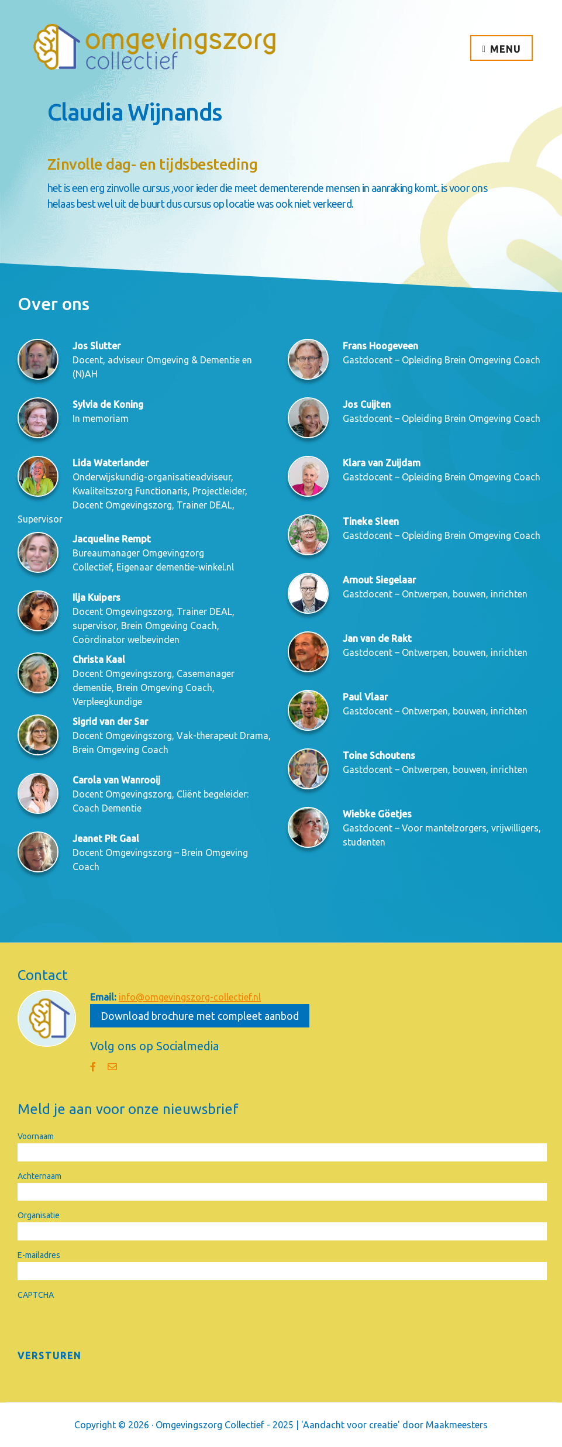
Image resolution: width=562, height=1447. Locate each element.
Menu (505, 49)
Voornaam (36, 1136)
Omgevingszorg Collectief (155, 46)
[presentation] (106, 1325)
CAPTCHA (36, 1295)
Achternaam (39, 1176)
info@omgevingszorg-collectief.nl (190, 997)
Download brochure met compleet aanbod (200, 1016)
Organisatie (39, 1215)
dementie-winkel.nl (195, 567)
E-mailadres (39, 1255)
